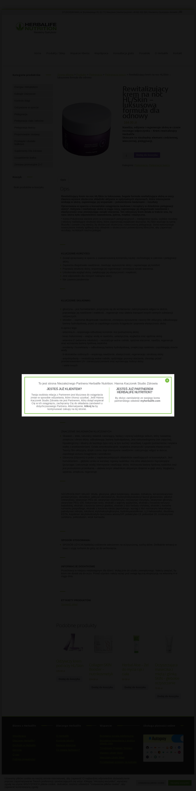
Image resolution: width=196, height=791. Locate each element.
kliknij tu (89, 406)
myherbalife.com (150, 400)
